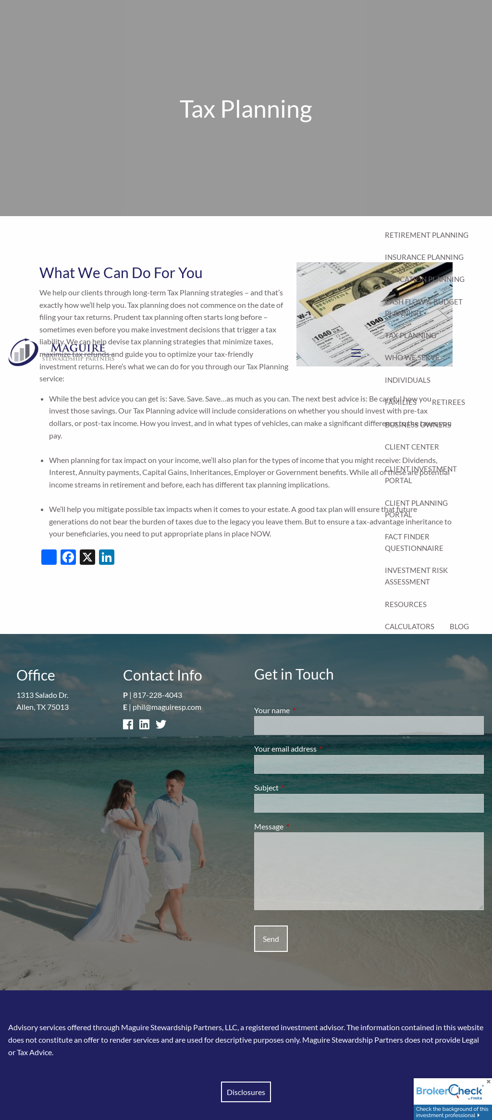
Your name (306, 710)
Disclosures (246, 1091)
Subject (301, 787)
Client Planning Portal (416, 509)
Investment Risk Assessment (416, 576)
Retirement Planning (426, 235)
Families (401, 402)
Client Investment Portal (421, 474)
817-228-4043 (157, 694)
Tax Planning (410, 335)
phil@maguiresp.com (167, 706)
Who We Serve (412, 357)
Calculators (409, 626)
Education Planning (425, 279)
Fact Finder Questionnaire (414, 542)
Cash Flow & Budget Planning (424, 307)
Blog (459, 626)
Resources (406, 604)
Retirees (448, 402)
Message (303, 826)
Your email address (320, 748)
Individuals (407, 380)
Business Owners (418, 424)
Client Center (412, 446)
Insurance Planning (424, 257)
